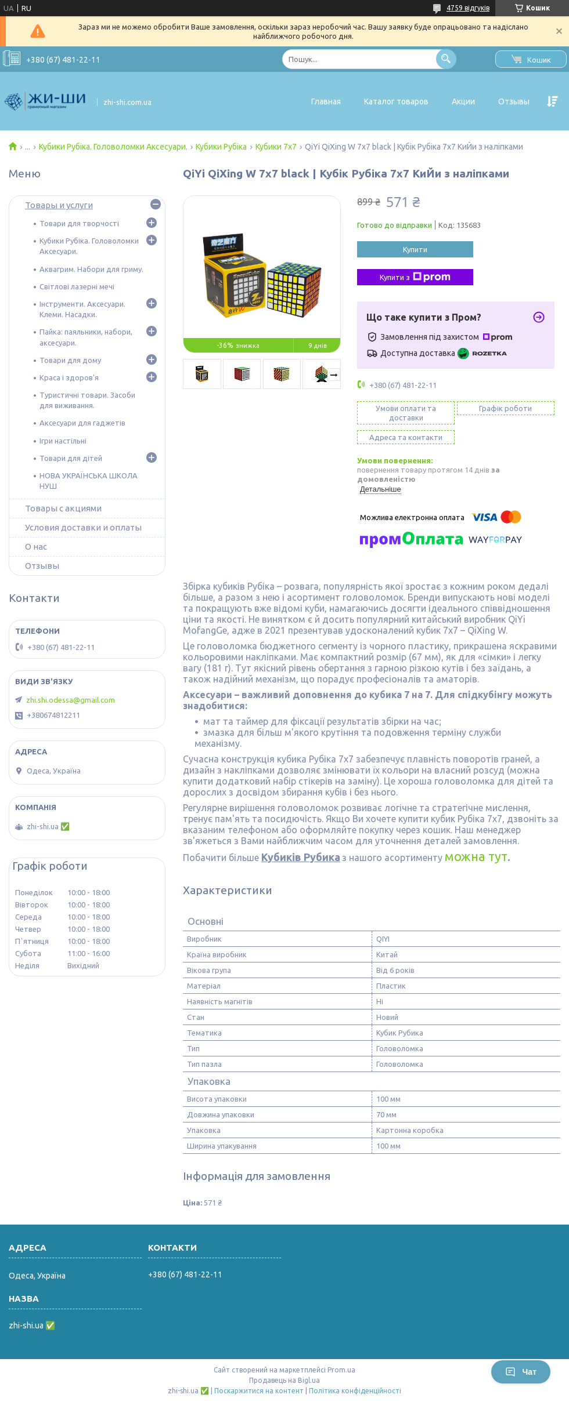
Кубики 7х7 (276, 146)
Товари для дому (70, 360)
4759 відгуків (467, 8)
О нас (36, 546)
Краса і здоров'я (69, 377)
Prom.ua (341, 1370)
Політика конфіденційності (355, 1390)
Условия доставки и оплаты (83, 527)
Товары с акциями (63, 508)
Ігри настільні (63, 441)
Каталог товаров (396, 101)
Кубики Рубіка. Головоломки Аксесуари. (113, 146)
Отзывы (514, 101)
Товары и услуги (59, 205)
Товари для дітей (70, 458)
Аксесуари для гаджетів (82, 423)
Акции (463, 101)
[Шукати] (446, 59)
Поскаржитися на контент (259, 1390)
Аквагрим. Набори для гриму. (91, 269)
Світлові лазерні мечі (76, 286)
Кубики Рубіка (221, 146)
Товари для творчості (79, 223)
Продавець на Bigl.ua (284, 1380)
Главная (326, 101)
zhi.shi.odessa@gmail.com (70, 700)
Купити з (415, 277)
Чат (520, 1372)
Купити (415, 249)
